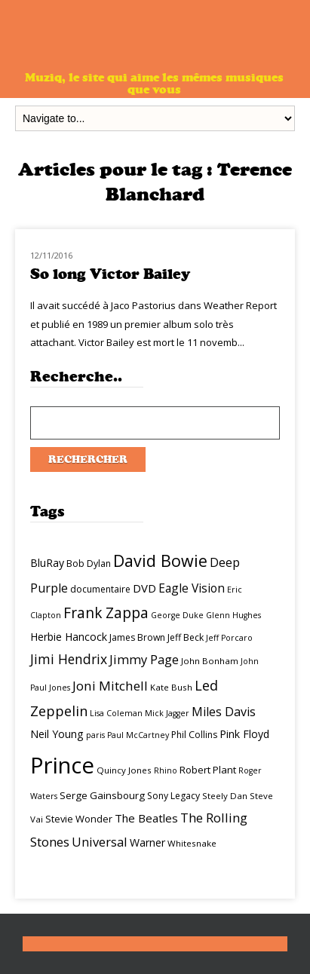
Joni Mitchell (110, 685)
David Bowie (160, 560)
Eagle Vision (191, 588)
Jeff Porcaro (229, 637)
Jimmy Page (144, 659)
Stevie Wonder (78, 818)
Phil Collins (194, 734)
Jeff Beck (185, 637)
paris (95, 735)
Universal (99, 841)
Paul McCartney (138, 735)
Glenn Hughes (233, 615)
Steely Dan (224, 795)
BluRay (47, 563)
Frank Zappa (106, 613)
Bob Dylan (88, 563)
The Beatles (146, 817)
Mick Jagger (167, 713)
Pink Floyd (244, 734)
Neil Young (57, 734)
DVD (144, 588)
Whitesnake (191, 843)
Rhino (165, 770)
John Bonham (209, 660)
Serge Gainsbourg (102, 795)
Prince (62, 765)
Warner (147, 842)
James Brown (137, 637)
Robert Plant (208, 769)
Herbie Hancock (68, 636)
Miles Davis (224, 711)
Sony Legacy (173, 795)
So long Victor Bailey (110, 274)
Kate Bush (171, 687)
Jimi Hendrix (68, 659)
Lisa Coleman (116, 713)
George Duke (177, 615)
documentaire (100, 589)
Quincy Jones (124, 770)
